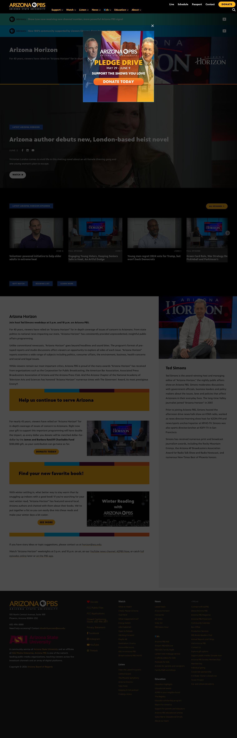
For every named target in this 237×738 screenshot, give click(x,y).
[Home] (27, 6)
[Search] (233, 10)
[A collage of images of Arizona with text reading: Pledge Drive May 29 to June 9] (118, 32)
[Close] (152, 27)
